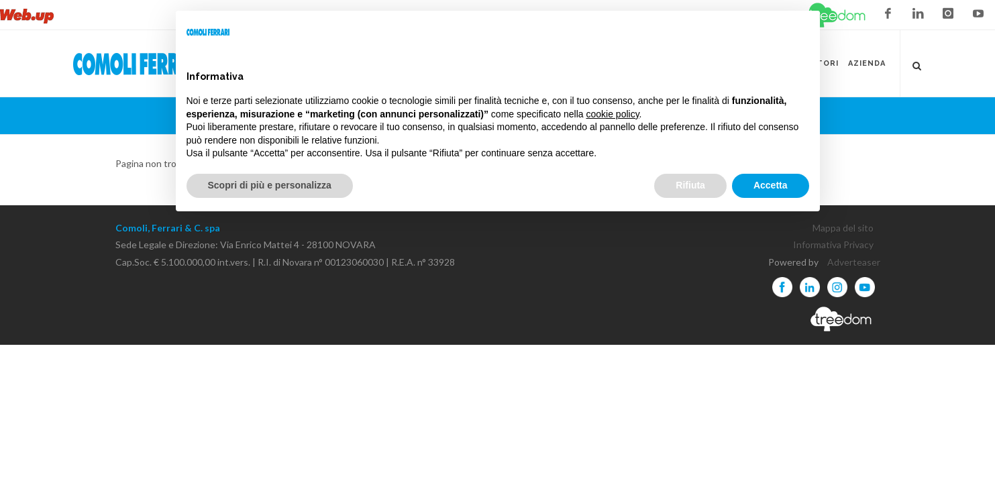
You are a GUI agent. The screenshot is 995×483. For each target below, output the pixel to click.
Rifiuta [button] (690, 185)
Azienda (867, 63)
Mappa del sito (843, 227)
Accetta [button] (770, 185)
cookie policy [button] (612, 114)
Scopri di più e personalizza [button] (269, 185)
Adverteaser (853, 262)
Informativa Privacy (833, 244)
